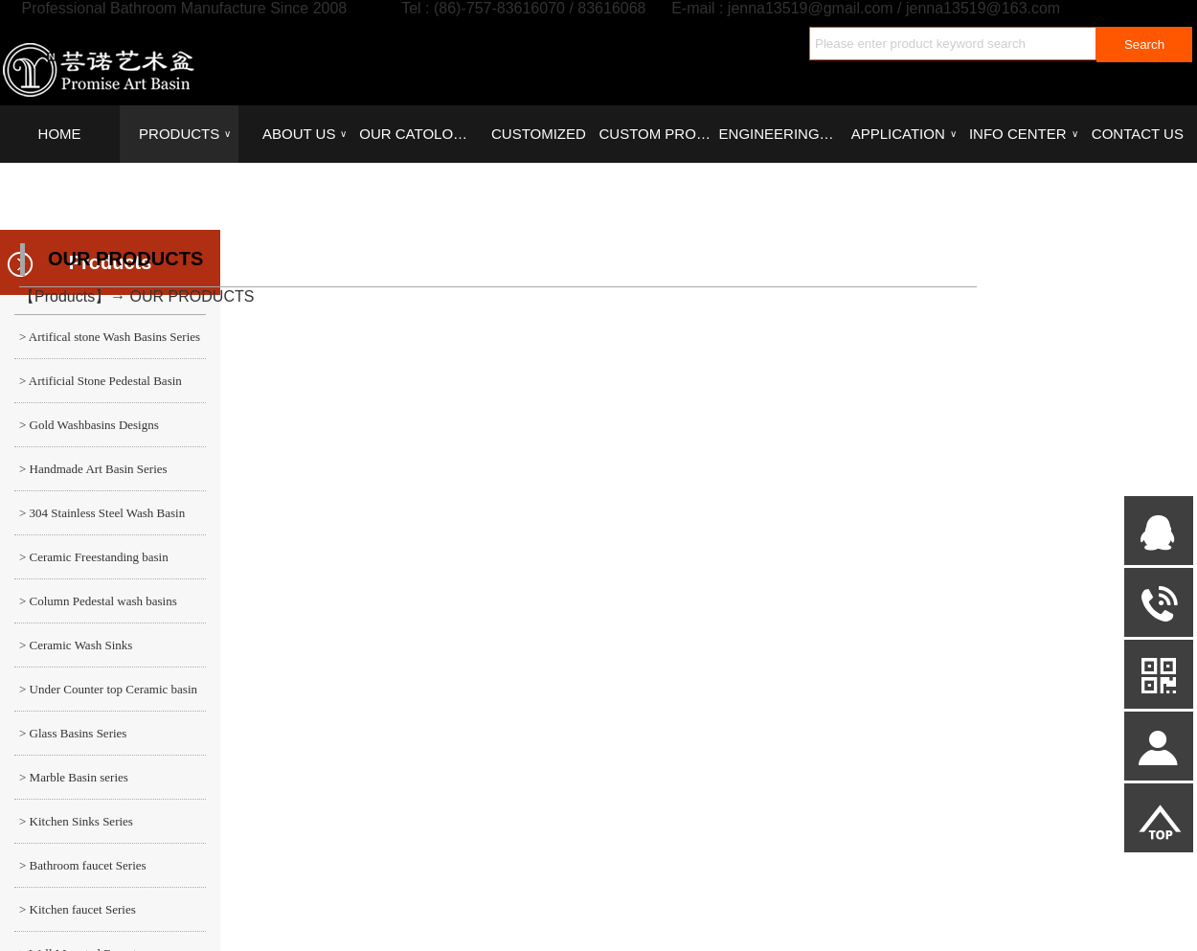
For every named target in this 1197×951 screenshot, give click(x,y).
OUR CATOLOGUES (418, 133)
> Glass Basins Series (72, 733)
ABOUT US (304, 134)
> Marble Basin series (73, 777)
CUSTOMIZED (538, 133)
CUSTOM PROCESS (657, 133)
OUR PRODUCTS (192, 296)
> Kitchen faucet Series (77, 909)
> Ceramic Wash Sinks (75, 645)
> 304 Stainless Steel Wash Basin (102, 513)
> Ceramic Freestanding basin (94, 557)
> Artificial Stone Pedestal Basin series (98, 388)
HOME (59, 133)
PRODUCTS (185, 134)
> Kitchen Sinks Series (76, 821)
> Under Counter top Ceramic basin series (105, 696)
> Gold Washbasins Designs (89, 425)
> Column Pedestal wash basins (98, 601)
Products (64, 296)
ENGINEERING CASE (778, 133)
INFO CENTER (1023, 134)
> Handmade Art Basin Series (93, 469)
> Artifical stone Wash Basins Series (109, 336)
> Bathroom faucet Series (83, 865)
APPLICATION (904, 134)
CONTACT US (1138, 133)
